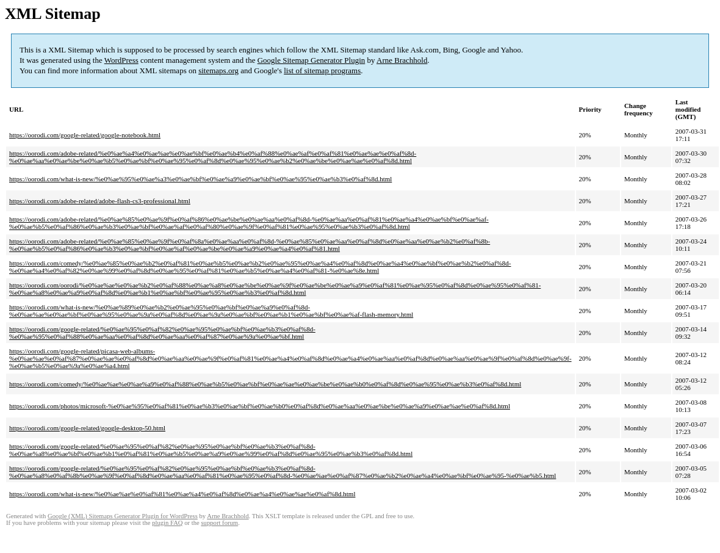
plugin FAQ (167, 522)
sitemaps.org (218, 70)
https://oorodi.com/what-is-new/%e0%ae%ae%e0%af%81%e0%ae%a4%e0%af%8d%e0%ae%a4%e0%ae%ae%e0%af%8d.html (182, 493)
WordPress (121, 60)
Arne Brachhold (401, 60)
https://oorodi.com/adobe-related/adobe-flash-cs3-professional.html (99, 200)
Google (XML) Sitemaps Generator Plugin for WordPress (123, 516)
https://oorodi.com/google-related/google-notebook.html (84, 135)
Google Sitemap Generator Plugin (311, 60)
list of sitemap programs (322, 70)
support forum (219, 522)
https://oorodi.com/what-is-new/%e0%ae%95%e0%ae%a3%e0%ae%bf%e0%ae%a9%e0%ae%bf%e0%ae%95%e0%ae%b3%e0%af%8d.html (200, 179)
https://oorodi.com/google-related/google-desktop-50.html (87, 428)
